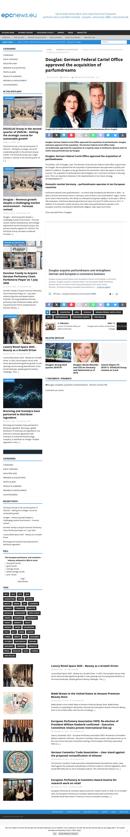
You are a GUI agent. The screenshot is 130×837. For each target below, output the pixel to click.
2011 (6, 612)
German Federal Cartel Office (108, 312)
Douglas (87, 312)
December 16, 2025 (60, 718)
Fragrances (32, 636)
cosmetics (20, 626)
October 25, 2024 (60, 805)
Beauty (7, 622)
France (7, 640)
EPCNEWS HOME (8, 33)
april (77, 312)
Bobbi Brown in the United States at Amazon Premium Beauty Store (85, 713)
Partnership (20, 659)
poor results (12, 592)
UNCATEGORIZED (10, 85)
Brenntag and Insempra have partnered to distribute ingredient (21, 414)
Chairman (33, 622)
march (17, 655)
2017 (20, 612)
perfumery (8, 664)
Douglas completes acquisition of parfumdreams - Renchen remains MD (77, 385)
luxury (30, 650)
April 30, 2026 (10, 286)
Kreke (21, 650)
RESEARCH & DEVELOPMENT (15, 80)
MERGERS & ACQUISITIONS (37, 37)
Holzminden (29, 645)
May (25, 655)
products (33, 664)
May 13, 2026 (10, 142)
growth (7, 645)
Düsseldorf (20, 631)
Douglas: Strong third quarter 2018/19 (56, 366)
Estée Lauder (34, 631)
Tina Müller (99, 317)
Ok (55, 834)
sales (26, 669)
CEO (24, 622)
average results (13, 587)
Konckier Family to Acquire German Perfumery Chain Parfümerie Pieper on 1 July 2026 (20, 278)
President (21, 664)
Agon (20, 617)
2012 (13, 612)
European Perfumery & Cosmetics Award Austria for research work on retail (84, 799)
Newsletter (82, 33)
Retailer (16, 669)
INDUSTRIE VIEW (89, 37)
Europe (7, 636)
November (34, 655)
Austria (29, 617)
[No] (127, 831)
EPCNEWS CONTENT (25, 33)
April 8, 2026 (10, 421)
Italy (6, 650)
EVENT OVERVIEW (56, 37)
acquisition (65, 312)
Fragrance (18, 636)
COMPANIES (6, 37)
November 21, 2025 (61, 749)
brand (16, 622)
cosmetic (8, 626)
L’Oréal (7, 655)
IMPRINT (61, 33)
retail (7, 669)
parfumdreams (61, 317)
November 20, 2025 (61, 777)
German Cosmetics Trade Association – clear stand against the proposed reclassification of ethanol (88, 771)
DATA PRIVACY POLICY (45, 33)
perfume (32, 659)
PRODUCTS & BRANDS (72, 37)
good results (12, 584)
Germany (18, 640)
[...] (4, 160)
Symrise (35, 669)
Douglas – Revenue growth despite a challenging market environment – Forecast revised (21, 204)
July (49, 317)
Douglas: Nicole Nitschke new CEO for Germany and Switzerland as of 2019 (85, 368)
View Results (23, 599)
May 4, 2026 (10, 213)
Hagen (17, 645)
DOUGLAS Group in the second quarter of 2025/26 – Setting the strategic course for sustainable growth (22, 133)
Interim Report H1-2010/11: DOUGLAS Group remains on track (114, 367)
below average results (16, 590)
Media (70, 33)
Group (27, 640)
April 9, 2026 (10, 354)
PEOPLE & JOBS (19, 37)
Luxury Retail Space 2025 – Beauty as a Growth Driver (20, 348)
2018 (53, 312)
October (8, 659)
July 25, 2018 (54, 77)
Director (31, 626)
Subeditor (66, 77)
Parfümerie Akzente (81, 317)
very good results (14, 581)
